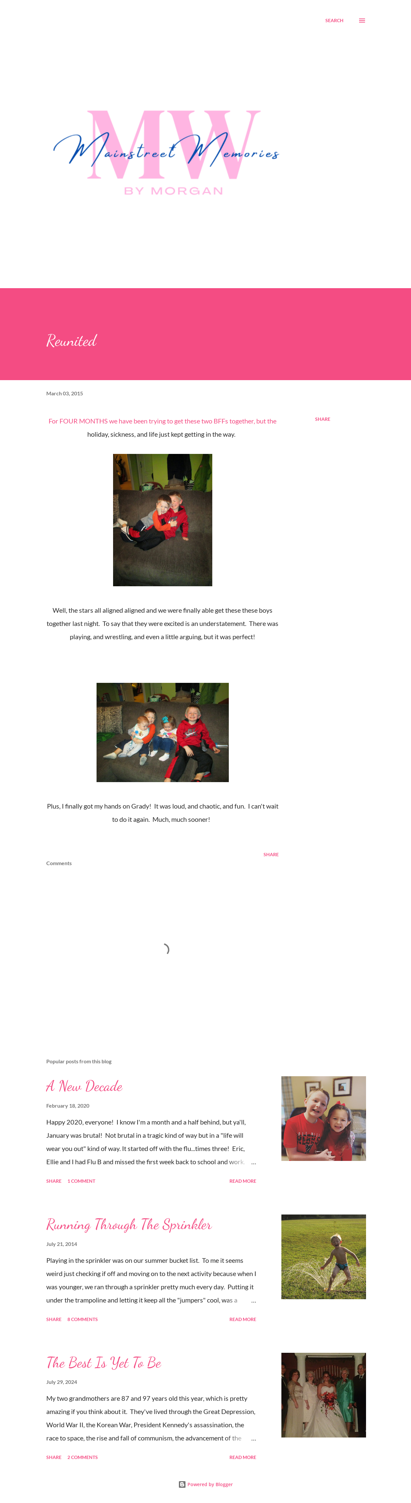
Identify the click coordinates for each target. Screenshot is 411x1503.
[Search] (334, 20)
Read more (242, 1181)
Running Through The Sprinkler (129, 1224)
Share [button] (322, 419)
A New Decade (84, 1085)
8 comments (82, 1319)
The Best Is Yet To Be (103, 1362)
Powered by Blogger (205, 1484)
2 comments (82, 1457)
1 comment (81, 1181)
